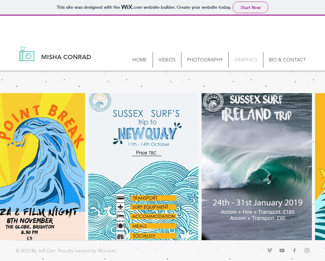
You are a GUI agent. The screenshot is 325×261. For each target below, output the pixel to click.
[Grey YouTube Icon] (282, 250)
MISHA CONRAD (66, 57)
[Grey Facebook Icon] (294, 250)
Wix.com (107, 251)
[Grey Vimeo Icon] (269, 250)
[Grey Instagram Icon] (307, 250)
